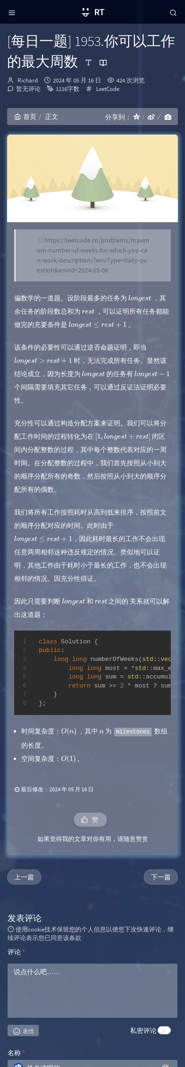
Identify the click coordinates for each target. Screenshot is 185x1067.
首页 (25, 116)
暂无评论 (28, 89)
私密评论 (143, 1030)
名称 (16, 1053)
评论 (16, 952)
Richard (28, 80)
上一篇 (24, 877)
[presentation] (139, 298)
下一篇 (161, 877)
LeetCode (107, 89)
